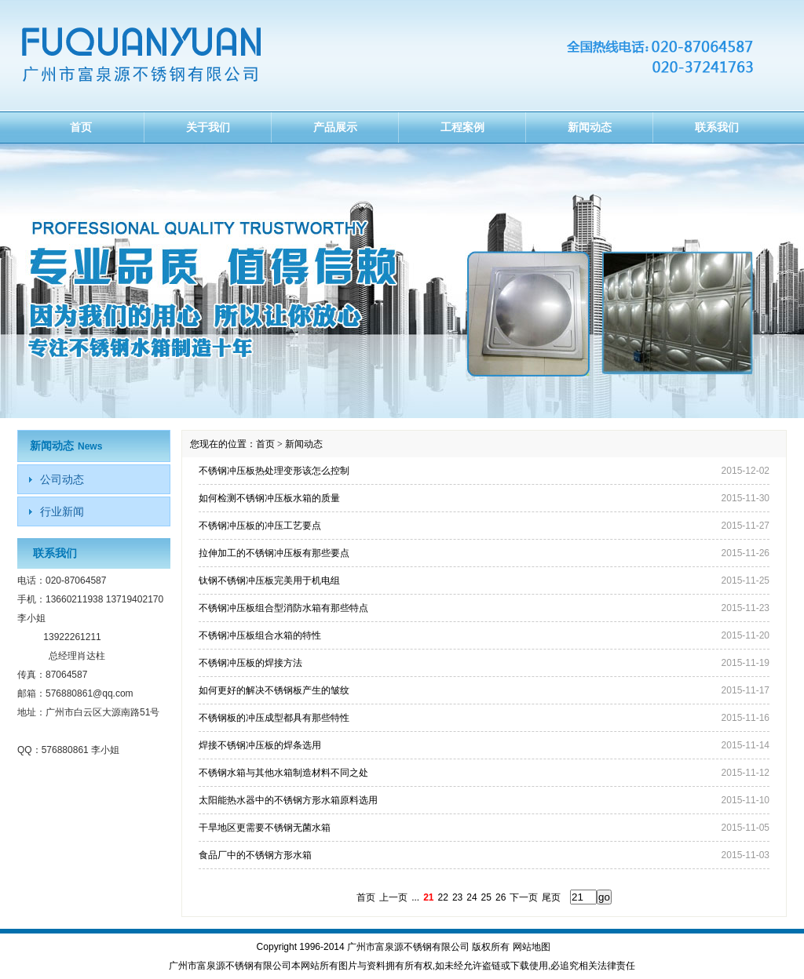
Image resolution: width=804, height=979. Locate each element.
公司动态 (62, 479)
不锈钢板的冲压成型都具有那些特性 (274, 717)
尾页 (551, 897)
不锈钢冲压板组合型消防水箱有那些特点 (283, 607)
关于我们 (208, 127)
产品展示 (335, 127)
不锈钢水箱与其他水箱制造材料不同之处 (283, 772)
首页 (81, 127)
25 (486, 897)
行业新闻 (62, 511)
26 (500, 897)
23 (457, 897)
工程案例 (462, 127)
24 (471, 897)
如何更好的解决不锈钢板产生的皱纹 (274, 690)
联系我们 (717, 127)
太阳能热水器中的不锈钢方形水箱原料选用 (288, 800)
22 (443, 897)
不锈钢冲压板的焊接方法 (250, 662)
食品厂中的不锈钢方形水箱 (255, 855)
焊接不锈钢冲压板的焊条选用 (260, 745)
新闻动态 (590, 127)
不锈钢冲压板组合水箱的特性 (260, 635)
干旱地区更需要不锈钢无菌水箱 (265, 827)
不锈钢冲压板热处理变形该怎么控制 (274, 470)
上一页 (393, 897)
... (415, 897)
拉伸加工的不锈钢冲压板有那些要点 (274, 553)
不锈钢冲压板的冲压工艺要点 (260, 525)
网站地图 (531, 946)
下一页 (524, 897)
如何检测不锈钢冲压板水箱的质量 (269, 498)
